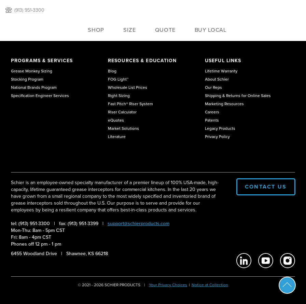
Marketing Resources (224, 104)
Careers (212, 112)
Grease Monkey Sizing (31, 71)
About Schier (217, 79)
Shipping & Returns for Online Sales (238, 95)
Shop (96, 30)
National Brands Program (34, 87)
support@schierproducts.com (138, 223)
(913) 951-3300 (29, 10)
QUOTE (165, 30)
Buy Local (210, 30)
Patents (212, 120)
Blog (112, 71)
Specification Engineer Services (40, 95)
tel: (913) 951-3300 (30, 223)
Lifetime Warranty (221, 71)
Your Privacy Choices (168, 285)
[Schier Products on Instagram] (287, 260)
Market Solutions (123, 128)
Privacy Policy (217, 136)
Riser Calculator (122, 112)
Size (129, 30)
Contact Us (266, 187)
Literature (117, 136)
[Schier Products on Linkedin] (243, 260)
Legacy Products (220, 128)
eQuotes (116, 120)
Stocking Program (27, 79)
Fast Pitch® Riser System (130, 104)
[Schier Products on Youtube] (265, 260)
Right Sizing (119, 95)
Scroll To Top (287, 285)
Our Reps (213, 87)
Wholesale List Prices (127, 87)
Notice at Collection (210, 285)
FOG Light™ (118, 79)
